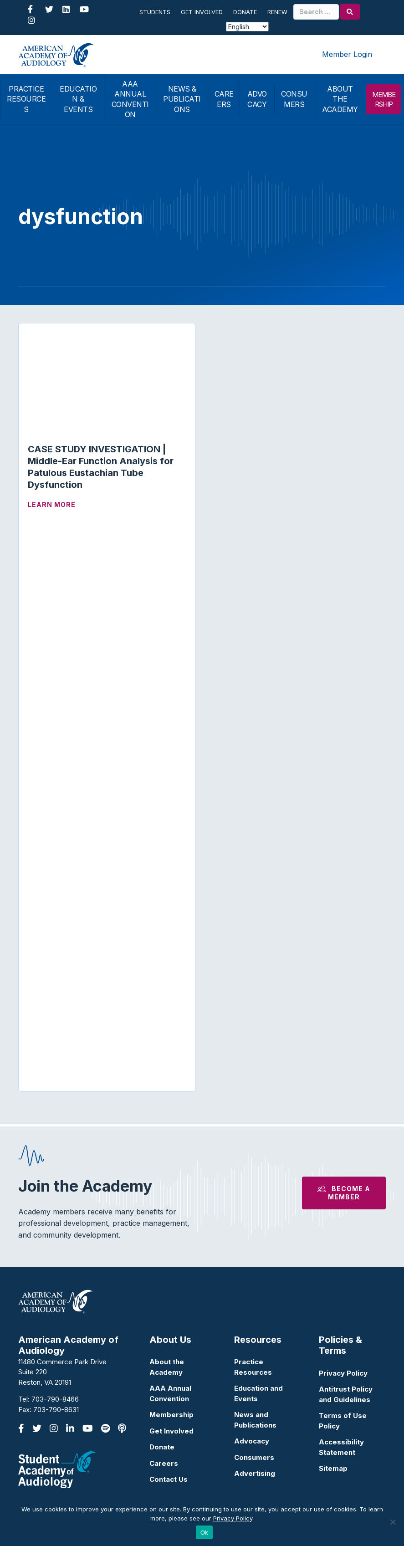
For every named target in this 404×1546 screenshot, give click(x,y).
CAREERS (224, 98)
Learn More (52, 504)
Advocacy (251, 1441)
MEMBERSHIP (383, 99)
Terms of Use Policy (343, 1420)
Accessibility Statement (341, 1447)
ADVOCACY (257, 98)
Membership (171, 1414)
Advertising (254, 1473)
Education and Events (258, 1393)
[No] (392, 1521)
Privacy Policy (343, 1373)
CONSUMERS (294, 98)
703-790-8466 (55, 1399)
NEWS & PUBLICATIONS (182, 99)
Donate (245, 11)
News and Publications (255, 1419)
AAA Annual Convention (170, 1393)
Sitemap (333, 1468)
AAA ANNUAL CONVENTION (130, 99)
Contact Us (168, 1479)
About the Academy (166, 1367)
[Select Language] (247, 26)
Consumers (254, 1457)
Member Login (347, 54)
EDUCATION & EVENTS (78, 99)
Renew (277, 11)
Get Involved (202, 11)
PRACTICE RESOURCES (26, 99)
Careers (163, 1463)
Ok (204, 1532)
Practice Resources (253, 1367)
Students (154, 11)
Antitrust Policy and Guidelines (346, 1394)
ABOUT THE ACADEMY (340, 99)
